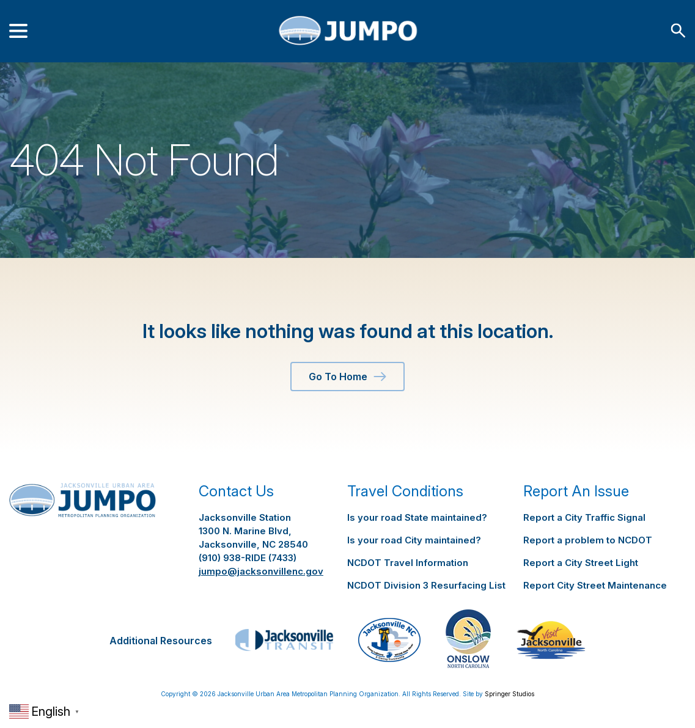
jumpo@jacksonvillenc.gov (261, 571)
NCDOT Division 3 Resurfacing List (426, 585)
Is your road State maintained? (417, 517)
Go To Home (347, 376)
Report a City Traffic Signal (584, 517)
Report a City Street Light (580, 562)
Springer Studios (509, 693)
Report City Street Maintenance (595, 585)
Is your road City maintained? (414, 540)
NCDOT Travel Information (407, 562)
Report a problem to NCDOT (587, 540)
